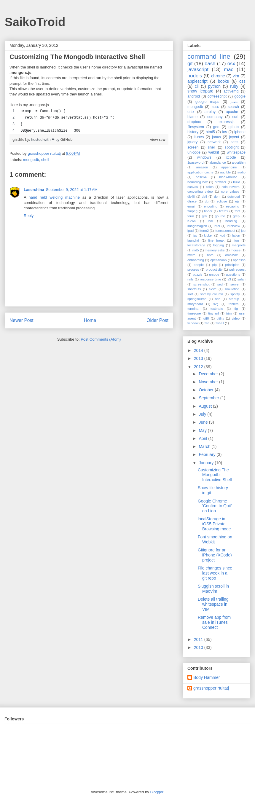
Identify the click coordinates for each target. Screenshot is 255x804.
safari (242, 279)
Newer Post (21, 320)
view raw (157, 139)
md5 (195, 250)
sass (234, 142)
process (193, 269)
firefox (223, 211)
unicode (193, 152)
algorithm (239, 162)
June (204, 422)
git (190, 63)
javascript (197, 69)
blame (192, 117)
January (207, 462)
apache (232, 112)
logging (218, 245)
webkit (213, 152)
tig (236, 308)
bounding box (197, 182)
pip (214, 265)
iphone (240, 132)
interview (233, 226)
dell (204, 196)
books (223, 81)
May (203, 430)
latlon (236, 235)
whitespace (236, 152)
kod (222, 235)
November (209, 381)
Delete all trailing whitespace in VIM (213, 604)
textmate (217, 308)
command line (208, 56)
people (199, 265)
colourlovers (230, 187)
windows (204, 157)
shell (45, 159)
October (207, 389)
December (209, 373)
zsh (206, 323)
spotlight (232, 147)
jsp (195, 235)
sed (220, 284)
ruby (234, 86)
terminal (193, 308)
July (203, 414)
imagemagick (197, 226)
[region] (88, 121)
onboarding (195, 260)
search (233, 107)
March (205, 446)
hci (210, 221)
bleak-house (228, 177)
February (207, 454)
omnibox (231, 255)
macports (239, 245)
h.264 (191, 221)
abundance (217, 162)
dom (217, 196)
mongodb (31, 159)
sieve (212, 289)
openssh (239, 260)
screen (193, 147)
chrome (218, 76)
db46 (191, 196)
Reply (29, 215)
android (193, 96)
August (206, 406)
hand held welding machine (54, 197)
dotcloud (233, 196)
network (214, 142)
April (203, 438)
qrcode (214, 274)
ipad (190, 230)
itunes (199, 137)
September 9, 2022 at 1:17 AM (72, 189)
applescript (197, 81)
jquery (192, 142)
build (236, 182)
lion (236, 240)
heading (231, 221)
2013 (199, 358)
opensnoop (218, 260)
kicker (208, 235)
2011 (199, 639)
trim (229, 313)
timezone (194, 313)
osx (231, 63)
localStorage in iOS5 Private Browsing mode (214, 523)
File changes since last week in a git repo (215, 573)
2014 (199, 350)
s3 (229, 279)
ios (224, 132)
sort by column (211, 294)
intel (217, 226)
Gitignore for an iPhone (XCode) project (215, 555)
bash (210, 63)
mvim (191, 255)
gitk (204, 216)
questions (233, 274)
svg (215, 304)
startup (234, 299)
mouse (236, 250)
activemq (231, 91)
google (240, 96)
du (206, 201)
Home (90, 320)
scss (215, 107)
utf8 (206, 318)
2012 (199, 366)
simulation (231, 289)
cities (210, 187)
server (235, 284)
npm (210, 255)
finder (208, 211)
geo (216, 127)
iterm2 (204, 230)
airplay (210, 112)
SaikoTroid (35, 21)
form (190, 216)
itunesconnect (225, 230)
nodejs (194, 76)
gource (220, 216)
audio (242, 172)
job (243, 230)
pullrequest (237, 269)
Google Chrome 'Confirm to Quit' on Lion (215, 506)
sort (190, 294)
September (209, 397)
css (242, 81)
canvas (192, 187)
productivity (214, 269)
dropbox (194, 122)
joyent (234, 137)
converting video (200, 191)
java (234, 102)
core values (230, 191)
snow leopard (200, 91)
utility (220, 318)
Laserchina (34, 189)
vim (236, 76)
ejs (237, 201)
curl (235, 117)
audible (225, 172)
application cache (200, 172)
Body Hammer (206, 677)
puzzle (197, 274)
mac (228, 69)
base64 (201, 177)
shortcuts (194, 289)
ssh (217, 299)
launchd (193, 240)
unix (190, 112)
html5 (210, 132)
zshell (220, 323)
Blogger (156, 792)
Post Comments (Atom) (101, 339)
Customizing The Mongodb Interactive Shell (215, 475)
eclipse (222, 201)
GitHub (66, 139)
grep (236, 216)
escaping (232, 206)
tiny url (213, 313)
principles (232, 265)
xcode (231, 157)
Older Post (157, 320)
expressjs (226, 122)
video (236, 318)
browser (221, 182)
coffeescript (217, 96)
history (192, 132)
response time (210, 279)
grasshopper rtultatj (211, 688)
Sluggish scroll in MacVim (213, 589)
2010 (199, 647)
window (192, 323)
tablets (233, 304)
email (191, 206)
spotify (235, 294)
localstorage (196, 245)
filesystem (195, 127)
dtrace (192, 201)
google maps (207, 102)
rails (190, 279)
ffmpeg (192, 211)
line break (216, 240)
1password (195, 162)
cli (197, 86)
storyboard (195, 304)
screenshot (201, 284)
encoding (210, 206)
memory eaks (215, 250)
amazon (202, 167)
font (237, 211)
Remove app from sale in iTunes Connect (214, 622)
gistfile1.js (21, 139)
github (234, 127)
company (214, 117)
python (214, 86)
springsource (196, 299)
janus (216, 137)
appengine (229, 167)
